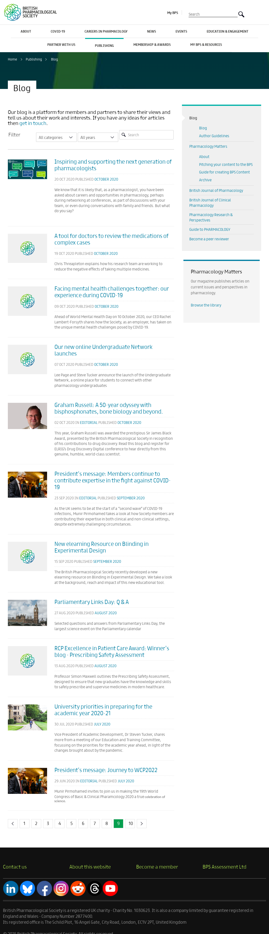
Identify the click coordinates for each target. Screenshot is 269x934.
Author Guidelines (214, 135)
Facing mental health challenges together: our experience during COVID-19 (111, 291)
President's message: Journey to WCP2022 (105, 770)
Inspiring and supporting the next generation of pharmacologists (113, 164)
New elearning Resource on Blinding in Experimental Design (101, 547)
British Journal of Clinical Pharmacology (210, 202)
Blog (54, 59)
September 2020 (131, 498)
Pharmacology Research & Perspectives (211, 217)
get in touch (32, 122)
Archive (205, 180)
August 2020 (106, 612)
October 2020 (106, 179)
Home (12, 59)
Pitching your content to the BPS (226, 164)
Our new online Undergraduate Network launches (103, 350)
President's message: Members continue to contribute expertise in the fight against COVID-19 (112, 480)
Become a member (157, 866)
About (204, 156)
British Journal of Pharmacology (216, 190)
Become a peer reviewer (209, 239)
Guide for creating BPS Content (224, 172)
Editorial (89, 422)
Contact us (15, 866)
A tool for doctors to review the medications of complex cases (111, 239)
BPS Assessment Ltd (224, 866)
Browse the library (206, 305)
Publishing (34, 59)
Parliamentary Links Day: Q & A (91, 602)
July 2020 (102, 724)
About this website (90, 866)
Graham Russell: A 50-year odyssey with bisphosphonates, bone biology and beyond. (108, 408)
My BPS (172, 12)
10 (131, 823)
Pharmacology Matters (208, 146)
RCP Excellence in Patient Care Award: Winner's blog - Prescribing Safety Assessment (111, 651)
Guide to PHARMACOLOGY (209, 229)
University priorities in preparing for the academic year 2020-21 (103, 709)
